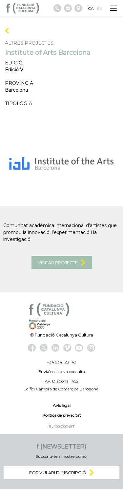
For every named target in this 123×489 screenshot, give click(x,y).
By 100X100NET (62, 426)
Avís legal (62, 405)
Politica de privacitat (61, 415)
